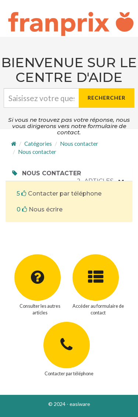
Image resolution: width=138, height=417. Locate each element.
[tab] (69, 173)
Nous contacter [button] (46, 173)
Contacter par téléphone (59, 193)
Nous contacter (79, 143)
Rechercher (106, 97)
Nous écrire (40, 209)
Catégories (38, 143)
